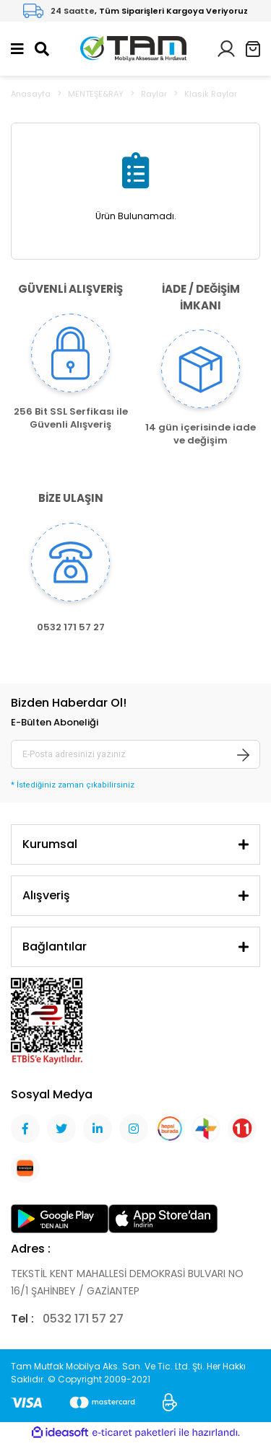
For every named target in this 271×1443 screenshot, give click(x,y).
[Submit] (243, 754)
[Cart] (253, 49)
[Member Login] (226, 48)
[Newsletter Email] (135, 754)
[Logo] (133, 48)
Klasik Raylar (210, 94)
